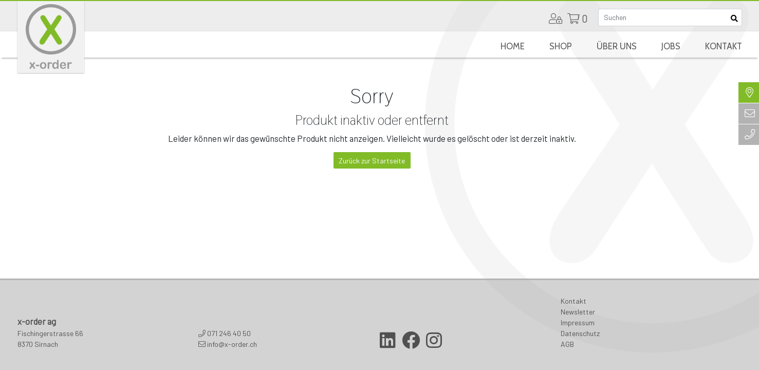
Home (513, 46)
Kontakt (723, 46)
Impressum (578, 322)
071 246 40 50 (229, 333)
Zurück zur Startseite (372, 160)
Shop (560, 46)
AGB (567, 344)
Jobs (670, 46)
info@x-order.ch (232, 344)
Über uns (617, 46)
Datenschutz (580, 333)
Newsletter (578, 311)
